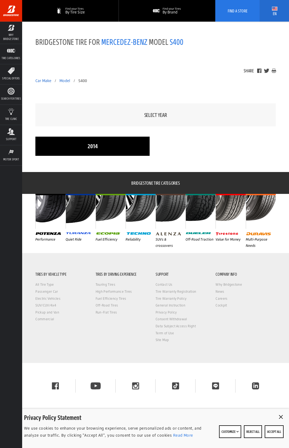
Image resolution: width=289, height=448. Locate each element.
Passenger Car (46, 291)
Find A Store (237, 11)
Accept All (274, 431)
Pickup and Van (47, 312)
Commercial (44, 319)
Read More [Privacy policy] (182, 435)
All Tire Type (44, 284)
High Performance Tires (114, 291)
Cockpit (221, 305)
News (220, 291)
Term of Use (165, 333)
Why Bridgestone (229, 284)
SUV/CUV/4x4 (45, 305)
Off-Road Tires (107, 305)
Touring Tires (105, 284)
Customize (230, 431)
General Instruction (170, 305)
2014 (93, 146)
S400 (176, 42)
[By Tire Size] (70, 11)
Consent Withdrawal (171, 319)
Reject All (253, 431)
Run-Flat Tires (106, 312)
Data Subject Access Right (176, 326)
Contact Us (164, 284)
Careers (221, 299)
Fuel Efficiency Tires (111, 299)
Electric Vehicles (47, 299)
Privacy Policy (166, 312)
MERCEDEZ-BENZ (124, 42)
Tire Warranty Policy (171, 299)
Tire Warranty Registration (176, 291)
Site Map (162, 340)
